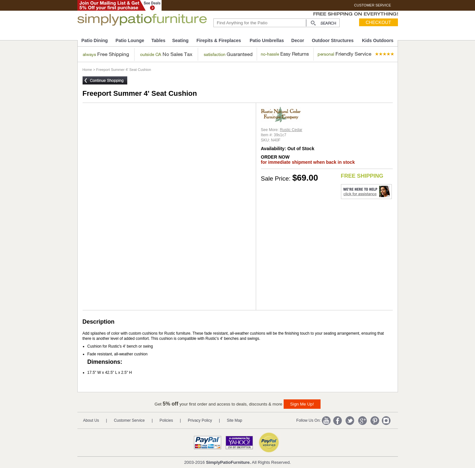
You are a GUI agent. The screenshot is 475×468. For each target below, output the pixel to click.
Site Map (234, 420)
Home (87, 70)
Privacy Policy (200, 420)
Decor (297, 40)
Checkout (378, 22)
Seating (180, 40)
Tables (158, 40)
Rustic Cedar (291, 130)
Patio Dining (94, 40)
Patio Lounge (130, 40)
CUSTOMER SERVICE (372, 5)
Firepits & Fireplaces (219, 40)
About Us (91, 420)
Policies (166, 420)
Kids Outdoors (377, 40)
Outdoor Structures (333, 40)
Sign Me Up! (302, 404)
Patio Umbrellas (267, 40)
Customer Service (129, 420)
